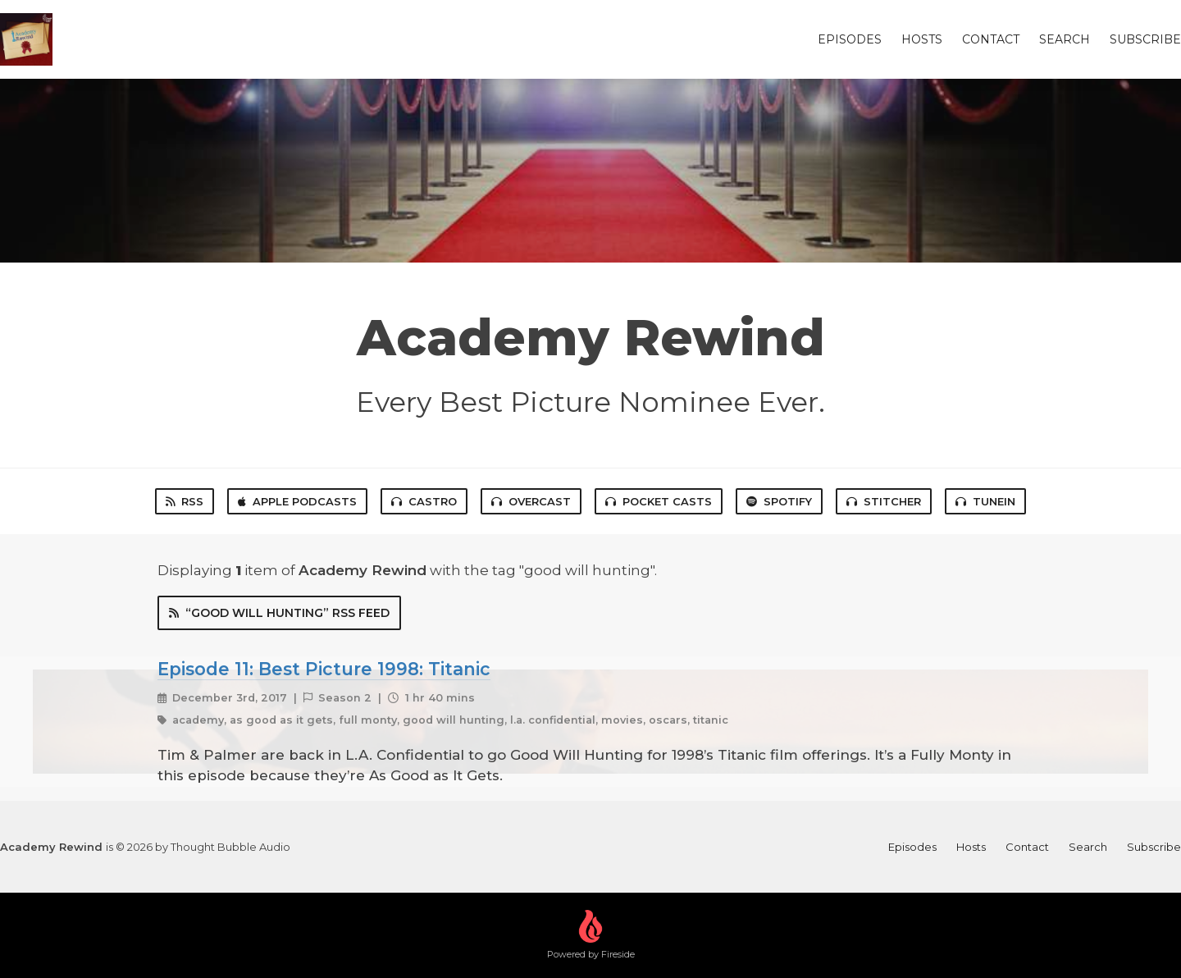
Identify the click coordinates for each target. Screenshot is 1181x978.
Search (1064, 39)
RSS (184, 501)
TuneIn (985, 501)
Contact (990, 39)
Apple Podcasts (297, 501)
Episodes (850, 39)
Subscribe (1145, 39)
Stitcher (883, 501)
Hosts (921, 39)
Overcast (531, 501)
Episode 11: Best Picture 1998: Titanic (323, 668)
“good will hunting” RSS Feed (279, 613)
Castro (424, 501)
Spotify (779, 501)
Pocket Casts (658, 501)
